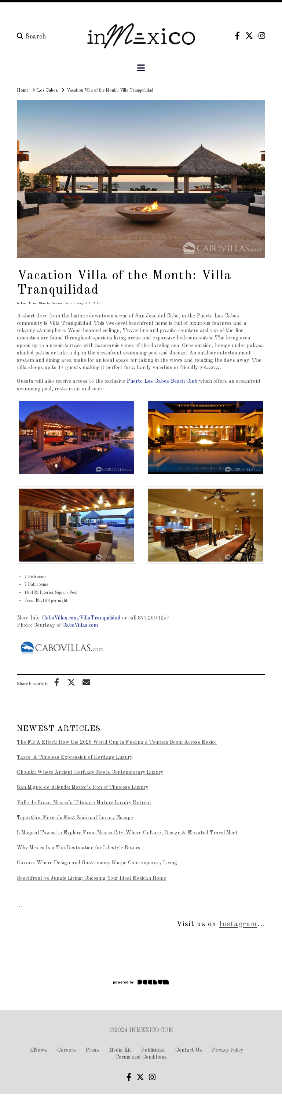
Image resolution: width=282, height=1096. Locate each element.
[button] (141, 68)
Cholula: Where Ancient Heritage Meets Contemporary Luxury (90, 772)
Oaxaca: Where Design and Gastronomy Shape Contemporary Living (97, 862)
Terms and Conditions (141, 1057)
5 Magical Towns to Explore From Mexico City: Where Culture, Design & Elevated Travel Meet (127, 832)
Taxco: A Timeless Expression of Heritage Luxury (74, 757)
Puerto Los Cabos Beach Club (162, 381)
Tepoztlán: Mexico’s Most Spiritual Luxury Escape (75, 817)
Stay (42, 303)
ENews (38, 1050)
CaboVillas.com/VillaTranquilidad (81, 618)
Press (92, 1050)
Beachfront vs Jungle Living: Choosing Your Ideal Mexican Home (91, 878)
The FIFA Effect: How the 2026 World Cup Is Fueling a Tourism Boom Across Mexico (117, 742)
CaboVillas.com (80, 625)
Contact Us (188, 1050)
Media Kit (120, 1050)
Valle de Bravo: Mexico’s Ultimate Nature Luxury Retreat (84, 802)
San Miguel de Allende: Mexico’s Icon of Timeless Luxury (82, 787)
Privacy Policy (227, 1050)
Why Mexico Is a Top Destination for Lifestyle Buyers (78, 847)
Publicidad (153, 1050)
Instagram (238, 924)
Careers (66, 1050)
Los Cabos (29, 303)
